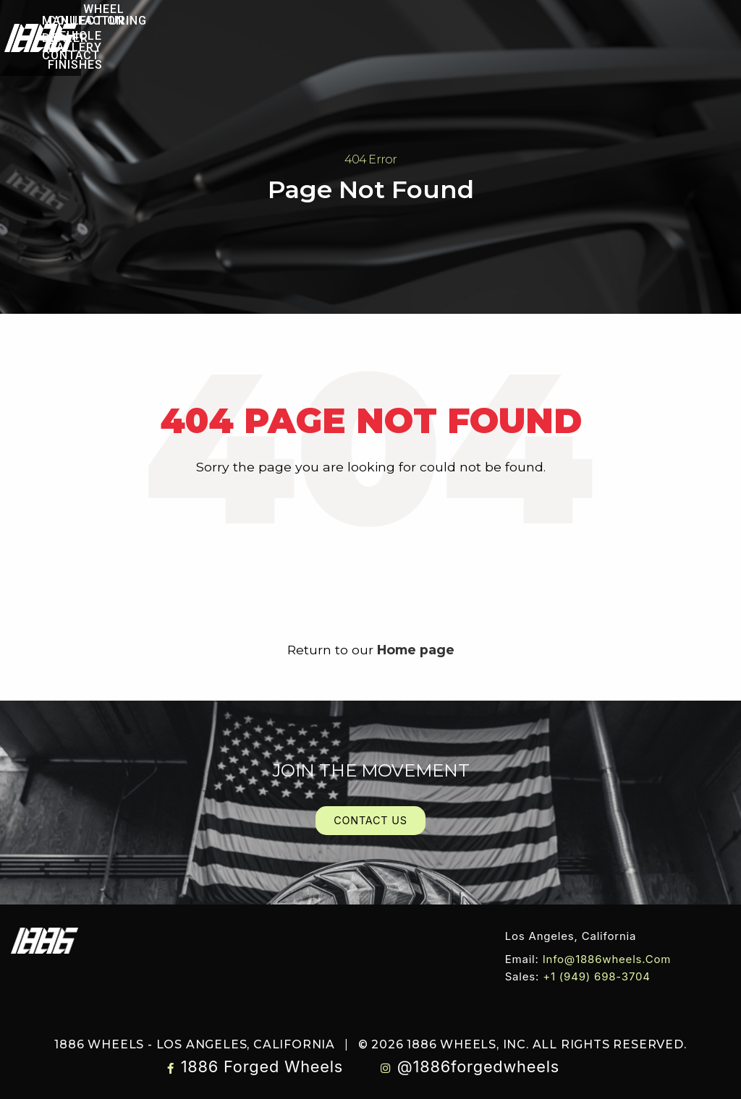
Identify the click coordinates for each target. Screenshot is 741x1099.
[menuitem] (143, 29)
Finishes (308, 47)
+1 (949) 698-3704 (597, 976)
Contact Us (370, 820)
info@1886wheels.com (607, 959)
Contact (619, 38)
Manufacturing (457, 38)
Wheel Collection (150, 29)
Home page (415, 649)
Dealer (550, 38)
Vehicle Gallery (281, 29)
